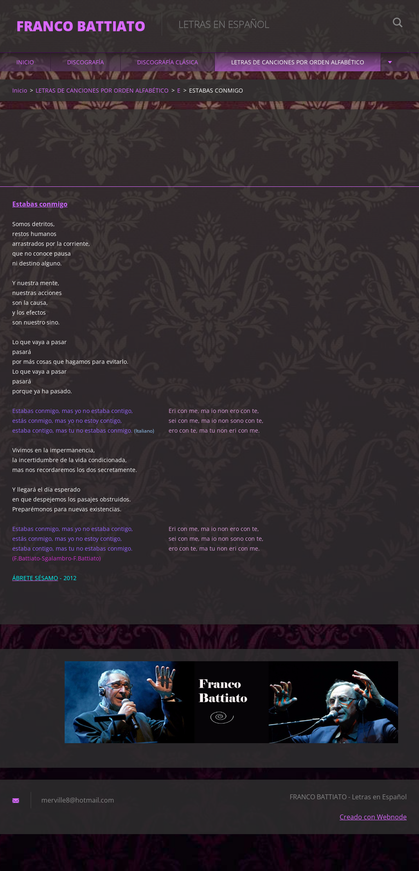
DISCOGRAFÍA (85, 62)
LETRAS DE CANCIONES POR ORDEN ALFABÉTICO (297, 62)
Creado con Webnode (373, 816)
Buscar (398, 23)
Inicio (25, 62)
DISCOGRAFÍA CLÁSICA (167, 62)
